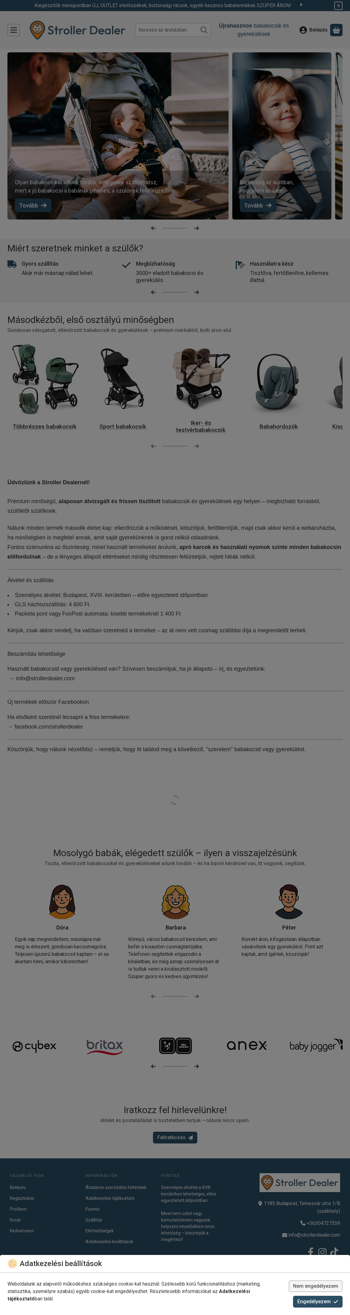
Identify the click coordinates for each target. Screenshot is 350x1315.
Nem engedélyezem (315, 1286)
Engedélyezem (317, 1301)
